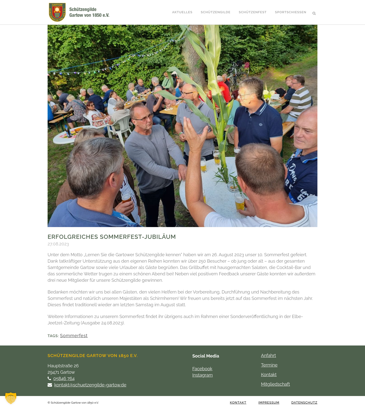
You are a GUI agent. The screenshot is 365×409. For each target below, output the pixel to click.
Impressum (268, 402)
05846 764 (64, 378)
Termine (269, 365)
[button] (11, 398)
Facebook (202, 368)
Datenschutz (304, 402)
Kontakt (269, 374)
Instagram (202, 375)
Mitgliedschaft (275, 384)
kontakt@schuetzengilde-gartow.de (90, 384)
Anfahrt (268, 355)
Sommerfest (74, 335)
